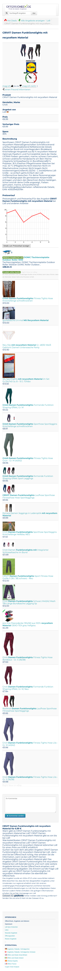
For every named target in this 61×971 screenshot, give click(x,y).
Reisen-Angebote (10, 939)
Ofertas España (11, 961)
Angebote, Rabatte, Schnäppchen (17, 949)
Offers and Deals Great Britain (16, 955)
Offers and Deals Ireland (14, 958)
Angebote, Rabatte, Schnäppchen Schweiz (20, 952)
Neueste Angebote (11, 933)
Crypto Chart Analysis (12, 967)
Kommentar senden (15, 816)
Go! (34, 13)
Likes (6, 930)
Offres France (10, 964)
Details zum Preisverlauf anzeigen (16, 246)
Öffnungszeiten (10, 936)
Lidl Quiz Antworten (11, 927)
